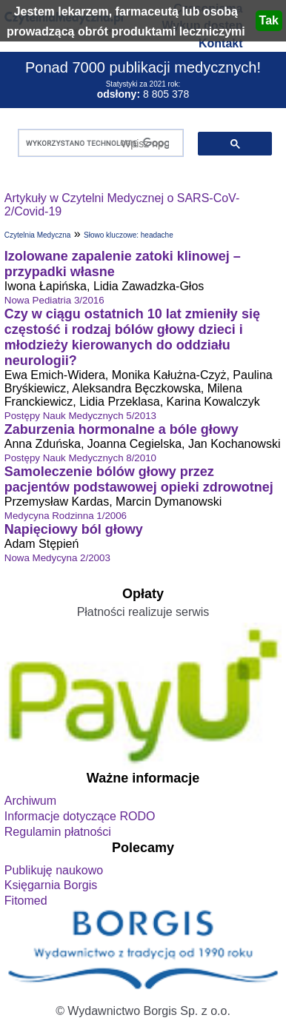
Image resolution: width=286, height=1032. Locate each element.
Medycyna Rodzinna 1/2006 (65, 515)
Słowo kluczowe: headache (128, 235)
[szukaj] (97, 143)
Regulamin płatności (57, 831)
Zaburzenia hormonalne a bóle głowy (121, 429)
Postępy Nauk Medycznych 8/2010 (80, 457)
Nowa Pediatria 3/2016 (54, 300)
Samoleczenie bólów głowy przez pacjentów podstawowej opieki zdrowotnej (138, 479)
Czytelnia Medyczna (37, 235)
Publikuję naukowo (53, 870)
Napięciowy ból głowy (73, 529)
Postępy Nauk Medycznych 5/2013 (80, 415)
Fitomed (25, 900)
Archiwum (30, 800)
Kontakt (221, 43)
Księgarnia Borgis (50, 885)
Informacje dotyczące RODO (80, 816)
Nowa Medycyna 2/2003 (57, 557)
